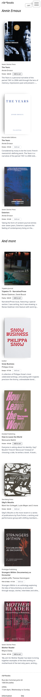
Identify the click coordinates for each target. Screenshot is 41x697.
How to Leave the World (12, 437)
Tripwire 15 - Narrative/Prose (14, 291)
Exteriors (5, 212)
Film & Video (6, 582)
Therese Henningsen (21, 578)
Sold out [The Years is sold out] (16, 147)
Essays (4, 370)
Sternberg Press (7, 499)
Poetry (4, 298)
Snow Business (8, 364)
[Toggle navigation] (36, 4)
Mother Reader (8, 647)
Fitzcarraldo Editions (9, 137)
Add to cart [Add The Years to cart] (17, 74)
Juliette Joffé (7, 578)
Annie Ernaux (7, 70)
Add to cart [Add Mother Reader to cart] (17, 654)
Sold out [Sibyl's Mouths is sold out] (16, 509)
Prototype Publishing (9, 569)
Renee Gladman (8, 294)
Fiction (4, 74)
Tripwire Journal (7, 288)
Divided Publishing (8, 434)
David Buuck (21, 294)
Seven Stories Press (9, 64)
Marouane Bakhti (9, 440)
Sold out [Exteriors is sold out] (16, 219)
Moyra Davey (7, 650)
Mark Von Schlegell (9, 505)
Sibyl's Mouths (8, 502)
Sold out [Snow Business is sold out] (16, 370)
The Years (6, 67)
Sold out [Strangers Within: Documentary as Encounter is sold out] (20, 582)
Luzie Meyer (23, 505)
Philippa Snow (7, 367)
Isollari (4, 361)
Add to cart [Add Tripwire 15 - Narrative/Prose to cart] (17, 298)
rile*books (8, 2)
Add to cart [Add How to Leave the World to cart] (17, 443)
